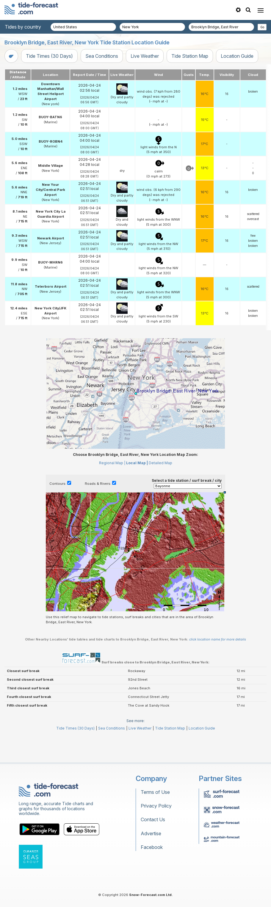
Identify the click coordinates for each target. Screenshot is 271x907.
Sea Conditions (101, 56)
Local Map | (137, 489)
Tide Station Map (189, 56)
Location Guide (237, 56)
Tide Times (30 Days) (49, 56)
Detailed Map (160, 489)
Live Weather (145, 56)
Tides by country (23, 27)
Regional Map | (112, 489)
